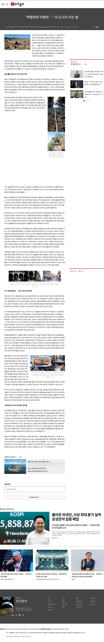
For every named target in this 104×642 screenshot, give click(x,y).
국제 (63, 601)
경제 (63, 598)
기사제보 (92, 598)
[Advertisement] (30, 171)
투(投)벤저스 (75, 64)
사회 (49, 601)
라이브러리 (79, 604)
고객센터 (31, 629)
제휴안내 (26, 629)
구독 (20, 457)
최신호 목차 (79, 601)
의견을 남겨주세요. (11, 489)
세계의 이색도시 (10, 457)
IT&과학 (64, 604)
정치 (49, 598)
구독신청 (92, 601)
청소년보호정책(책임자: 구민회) (59, 629)
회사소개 (8, 629)
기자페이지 (79, 607)
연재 (77, 598)
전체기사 (50, 610)
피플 (63, 607)
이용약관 (37, 629)
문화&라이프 (51, 604)
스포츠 (50, 607)
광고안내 (92, 604)
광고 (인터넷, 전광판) (17, 629)
